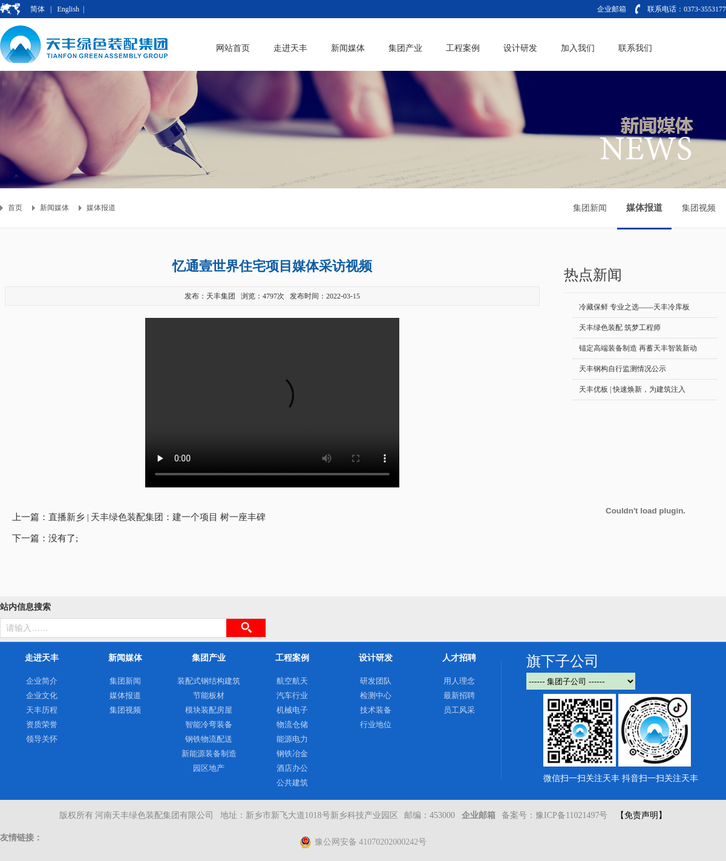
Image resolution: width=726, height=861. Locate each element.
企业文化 (41, 695)
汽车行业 (292, 695)
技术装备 (375, 709)
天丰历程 (41, 709)
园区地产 (208, 768)
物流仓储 (292, 724)
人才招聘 (459, 657)
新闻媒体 (54, 207)
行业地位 (375, 724)
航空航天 (292, 680)
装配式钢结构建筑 (208, 680)
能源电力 (292, 739)
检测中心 (375, 695)
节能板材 (208, 695)
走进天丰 (42, 657)
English (68, 9)
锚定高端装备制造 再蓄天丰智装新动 (638, 348)
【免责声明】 (641, 815)
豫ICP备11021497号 (571, 815)
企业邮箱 (611, 9)
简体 (37, 9)
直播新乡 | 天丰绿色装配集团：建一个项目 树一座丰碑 (157, 517)
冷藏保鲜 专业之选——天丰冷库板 (634, 307)
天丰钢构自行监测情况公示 (622, 369)
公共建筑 (292, 782)
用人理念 (459, 680)
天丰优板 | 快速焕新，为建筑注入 (632, 389)
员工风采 (459, 709)
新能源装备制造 (209, 753)
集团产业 (209, 657)
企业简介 (41, 680)
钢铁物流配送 (208, 739)
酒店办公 (292, 768)
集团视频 (699, 208)
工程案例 (292, 657)
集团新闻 (590, 208)
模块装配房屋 (208, 709)
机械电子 (292, 709)
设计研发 (376, 657)
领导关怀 (41, 739)
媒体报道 (101, 207)
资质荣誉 (41, 724)
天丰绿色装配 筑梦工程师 (620, 327)
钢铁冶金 (292, 753)
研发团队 (375, 680)
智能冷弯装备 (208, 724)
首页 (15, 207)
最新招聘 (459, 695)
